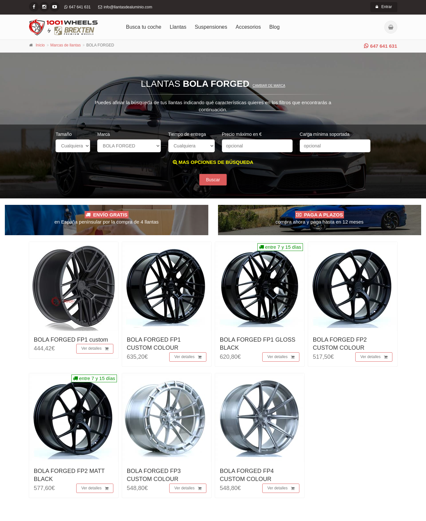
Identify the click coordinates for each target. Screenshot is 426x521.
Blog (274, 27)
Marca (103, 134)
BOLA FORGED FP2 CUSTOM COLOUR (340, 343)
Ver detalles (95, 348)
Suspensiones (211, 27)
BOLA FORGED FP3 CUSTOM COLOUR (154, 475)
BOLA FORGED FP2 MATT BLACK (69, 475)
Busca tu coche (143, 27)
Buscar (213, 179)
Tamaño (64, 134)
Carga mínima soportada (324, 134)
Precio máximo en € (242, 134)
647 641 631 (380, 46)
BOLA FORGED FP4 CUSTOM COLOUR (247, 475)
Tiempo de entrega (187, 134)
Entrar (384, 7)
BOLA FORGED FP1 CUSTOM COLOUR (154, 343)
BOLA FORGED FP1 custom (71, 339)
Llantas (178, 27)
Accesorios (248, 27)
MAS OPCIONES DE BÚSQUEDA (213, 162)
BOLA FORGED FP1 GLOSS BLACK (258, 343)
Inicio (40, 45)
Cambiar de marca (269, 85)
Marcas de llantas (65, 45)
